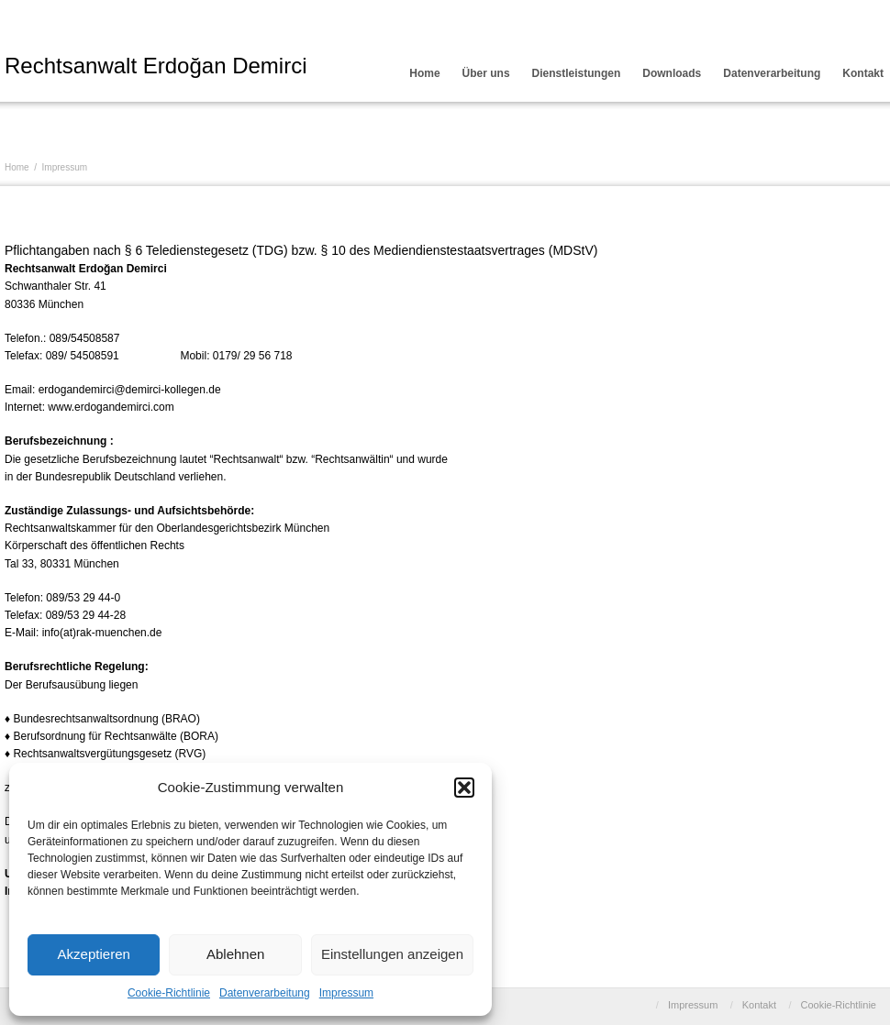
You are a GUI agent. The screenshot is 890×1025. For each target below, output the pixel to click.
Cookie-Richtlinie (169, 992)
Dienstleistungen (576, 73)
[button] (464, 787)
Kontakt (759, 1004)
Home (424, 73)
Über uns (486, 73)
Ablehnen (235, 954)
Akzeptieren (94, 954)
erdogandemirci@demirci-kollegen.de (130, 389)
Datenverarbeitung (264, 992)
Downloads (671, 73)
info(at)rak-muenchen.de (102, 632)
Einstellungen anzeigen (392, 954)
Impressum (346, 992)
